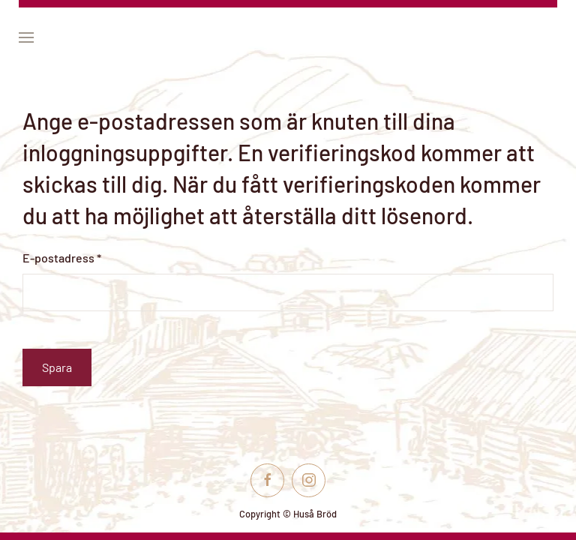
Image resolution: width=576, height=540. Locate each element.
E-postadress (61, 257)
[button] (26, 37)
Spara (57, 367)
